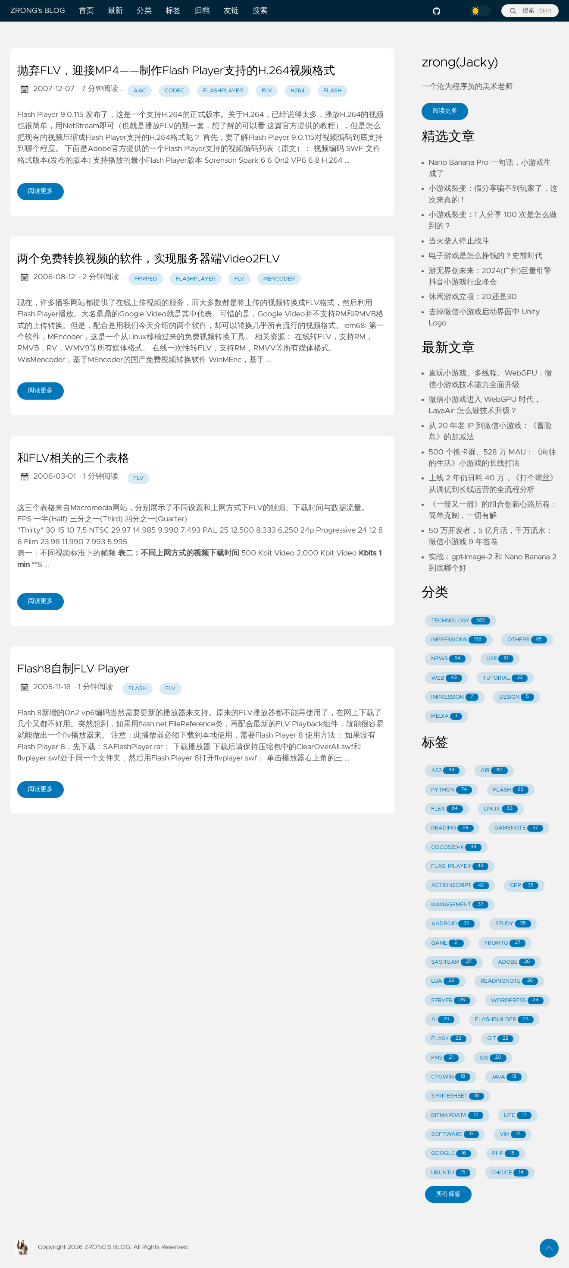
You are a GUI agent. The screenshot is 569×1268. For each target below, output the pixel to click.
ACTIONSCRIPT (460, 885)
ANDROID (452, 923)
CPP (524, 885)
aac (140, 91)
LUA (445, 981)
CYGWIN (450, 1077)
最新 (115, 11)
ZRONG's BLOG (37, 11)
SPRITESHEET (457, 1096)
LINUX (501, 809)
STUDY (513, 923)
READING (452, 828)
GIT (500, 1039)
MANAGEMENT (459, 904)
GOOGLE (451, 1154)
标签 (173, 11)
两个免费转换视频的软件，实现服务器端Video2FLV (148, 259)
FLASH (510, 790)
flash (332, 91)
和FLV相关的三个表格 (73, 458)
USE (500, 658)
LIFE (517, 1115)
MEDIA (446, 716)
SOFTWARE (455, 1134)
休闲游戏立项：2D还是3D (472, 297)
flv (267, 91)
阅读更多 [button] (444, 111)
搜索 (260, 11)
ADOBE (516, 962)
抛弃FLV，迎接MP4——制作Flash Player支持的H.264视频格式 (176, 71)
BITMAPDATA (457, 1115)
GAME (447, 943)
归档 (201, 11)
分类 (144, 11)
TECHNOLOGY (460, 621)
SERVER (450, 1000)
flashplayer (223, 91)
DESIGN (516, 697)
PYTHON (451, 790)
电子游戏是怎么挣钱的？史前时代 (485, 256)
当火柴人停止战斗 (458, 241)
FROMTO (505, 943)
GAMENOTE (518, 828)
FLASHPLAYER (459, 866)
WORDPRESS (517, 1000)
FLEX (447, 809)
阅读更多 (40, 191)
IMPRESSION (454, 697)
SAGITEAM (454, 962)
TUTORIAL (505, 678)
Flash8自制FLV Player (73, 669)
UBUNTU (450, 1173)
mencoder (279, 279)
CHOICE (510, 1173)
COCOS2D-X (456, 847)
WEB (446, 678)
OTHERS (527, 639)
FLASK (448, 1039)
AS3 (445, 770)
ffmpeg (145, 279)
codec (174, 91)
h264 (297, 91)
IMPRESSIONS (459, 639)
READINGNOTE (509, 981)
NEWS (448, 658)
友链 (231, 11)
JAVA (506, 1077)
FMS (445, 1058)
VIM (512, 1134)
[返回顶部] (549, 1248)
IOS (492, 1058)
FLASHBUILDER (504, 1019)
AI (442, 1019)
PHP (506, 1154)
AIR (494, 770)
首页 (86, 11)
